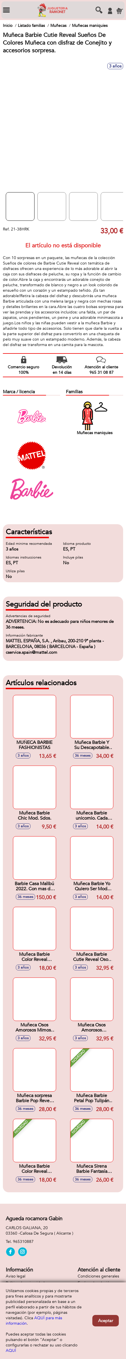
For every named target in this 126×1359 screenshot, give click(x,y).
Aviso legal (15, 1276)
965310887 (23, 1241)
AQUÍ (11, 1350)
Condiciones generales (98, 1276)
